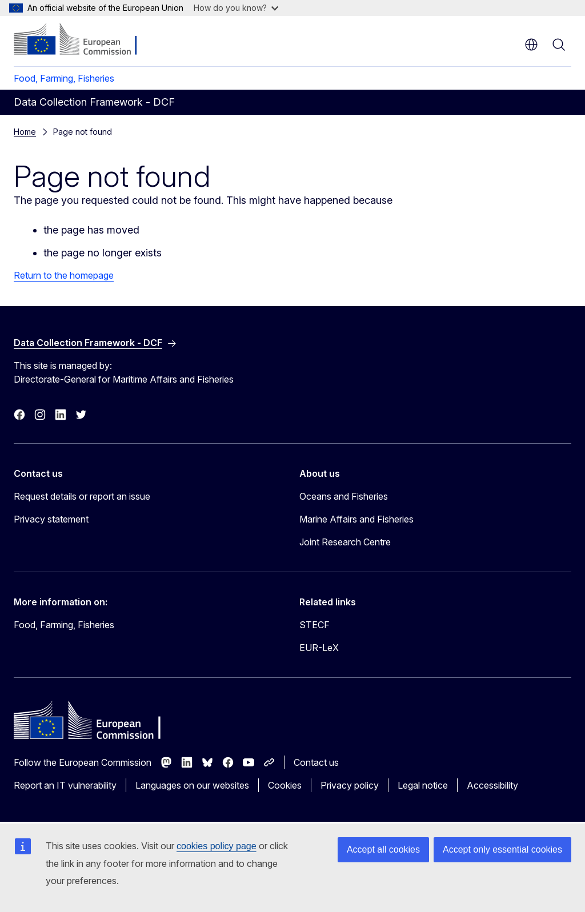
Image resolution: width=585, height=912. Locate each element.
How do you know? (236, 8)
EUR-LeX (319, 647)
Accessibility (492, 785)
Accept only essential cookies (502, 849)
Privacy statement (51, 519)
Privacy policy (349, 785)
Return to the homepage (64, 275)
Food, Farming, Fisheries (64, 78)
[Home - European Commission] (83, 40)
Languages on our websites (192, 785)
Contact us (316, 762)
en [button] (531, 44)
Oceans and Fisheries (343, 496)
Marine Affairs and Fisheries (356, 519)
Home (25, 131)
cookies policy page (217, 846)
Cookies (285, 785)
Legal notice (423, 785)
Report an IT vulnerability (65, 785)
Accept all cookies (383, 849)
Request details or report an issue (82, 496)
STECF (314, 624)
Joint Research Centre (345, 542)
